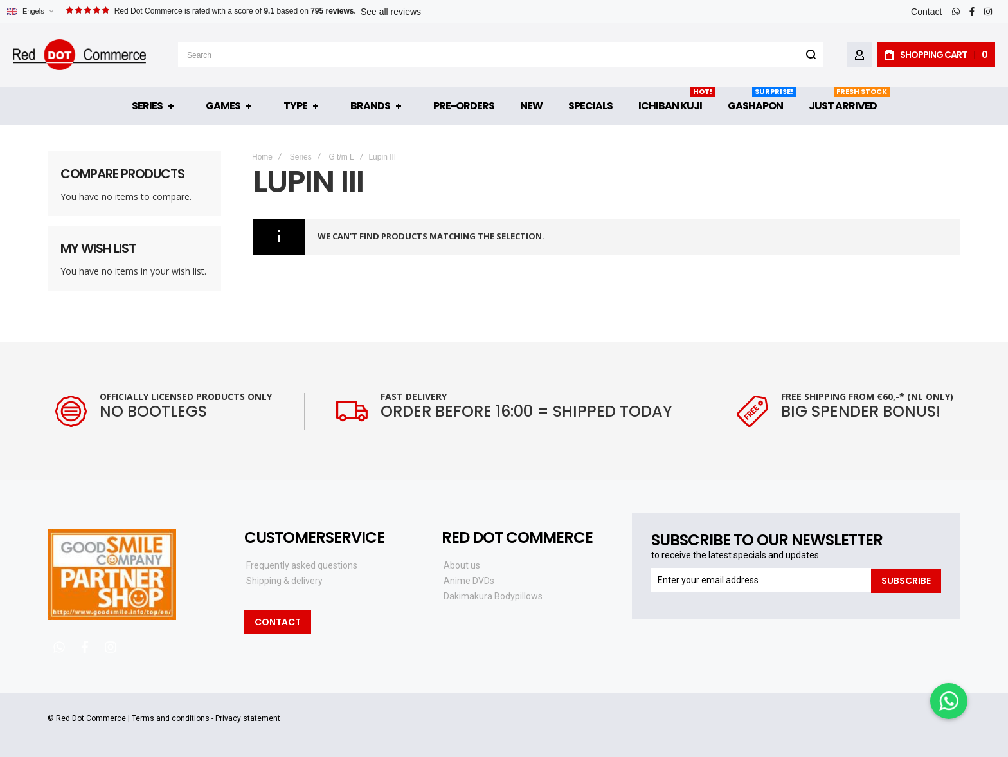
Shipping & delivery (284, 581)
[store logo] (79, 54)
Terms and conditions (171, 718)
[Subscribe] (906, 580)
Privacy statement (247, 718)
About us (462, 565)
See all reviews (391, 11)
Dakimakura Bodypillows (493, 596)
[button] (30, 11)
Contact (926, 11)
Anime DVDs (469, 581)
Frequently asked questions (301, 565)
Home (262, 156)
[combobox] (500, 54)
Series (301, 156)
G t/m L (341, 156)
